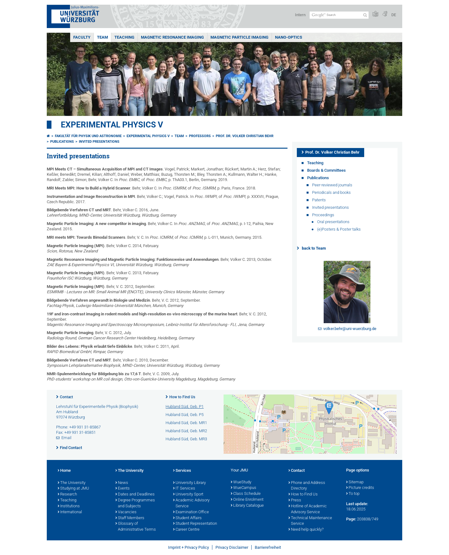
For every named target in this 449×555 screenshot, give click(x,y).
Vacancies (126, 512)
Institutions (69, 506)
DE (393, 14)
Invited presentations (99, 142)
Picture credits (360, 488)
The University (71, 483)
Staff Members (129, 518)
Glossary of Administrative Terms (135, 527)
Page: (351, 519)
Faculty (81, 37)
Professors (200, 136)
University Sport (188, 494)
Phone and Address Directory (306, 486)
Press (294, 500)
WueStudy (241, 482)
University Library (189, 483)
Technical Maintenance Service (310, 521)
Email (66, 437)
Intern (300, 14)
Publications (62, 142)
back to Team (314, 248)
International (70, 512)
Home (64, 471)
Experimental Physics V (112, 124)
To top (353, 494)
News (121, 483)
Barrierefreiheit (268, 547)
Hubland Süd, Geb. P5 (185, 414)
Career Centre (186, 530)
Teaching (124, 37)
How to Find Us (182, 397)
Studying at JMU (73, 488)
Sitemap (355, 482)
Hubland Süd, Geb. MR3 (186, 439)
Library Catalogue (247, 506)
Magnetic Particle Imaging (239, 37)
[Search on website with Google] (339, 15)
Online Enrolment (247, 500)
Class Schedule (246, 494)
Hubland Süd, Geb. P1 (185, 406)
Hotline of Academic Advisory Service (307, 509)
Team (102, 37)
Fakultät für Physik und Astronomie (88, 136)
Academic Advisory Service (191, 503)
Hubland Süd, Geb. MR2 (186, 430)
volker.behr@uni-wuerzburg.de (349, 328)
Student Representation (195, 524)
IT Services (184, 488)
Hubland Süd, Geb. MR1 (186, 422)
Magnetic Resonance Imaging (172, 37)
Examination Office (191, 512)
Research (67, 494)
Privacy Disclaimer (231, 547)
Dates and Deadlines (135, 494)
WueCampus (243, 488)
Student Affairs (187, 518)
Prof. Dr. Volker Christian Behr (244, 136)
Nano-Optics (288, 37)
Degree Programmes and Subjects (135, 503)
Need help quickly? (306, 530)
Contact (66, 397)
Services (182, 471)
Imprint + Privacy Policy (188, 547)
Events (122, 488)
